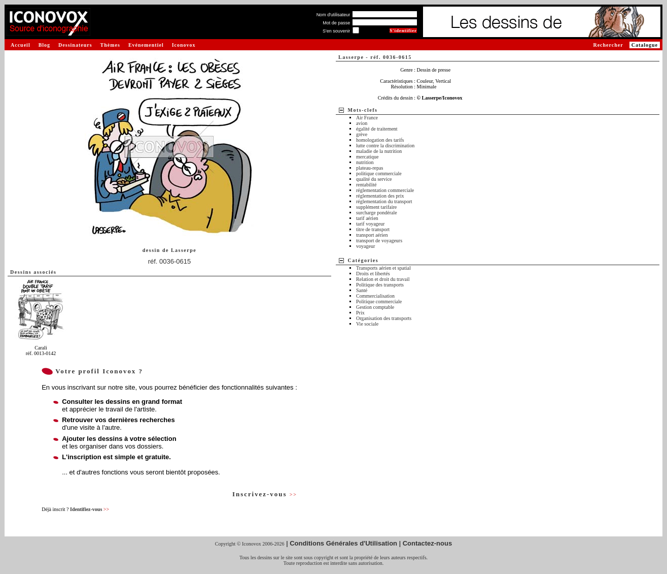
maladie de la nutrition (379, 151)
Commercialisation (375, 296)
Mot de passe (336, 22)
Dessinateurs (75, 45)
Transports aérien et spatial (383, 268)
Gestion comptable (375, 307)
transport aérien (372, 235)
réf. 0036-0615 (169, 261)
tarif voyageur (370, 224)
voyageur (365, 246)
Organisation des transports (383, 318)
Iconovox (184, 45)
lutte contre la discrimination (385, 145)
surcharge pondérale (376, 212)
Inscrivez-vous (264, 494)
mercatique (367, 157)
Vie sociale (367, 324)
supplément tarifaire (376, 207)
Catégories (363, 260)
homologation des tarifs (380, 140)
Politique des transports (380, 285)
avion (361, 123)
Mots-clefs (363, 110)
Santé (361, 290)
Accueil (20, 45)
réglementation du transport (384, 201)
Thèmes (110, 45)
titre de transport (373, 229)
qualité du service (374, 179)
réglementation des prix (380, 196)
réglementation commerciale (385, 190)
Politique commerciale (379, 301)
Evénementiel (146, 45)
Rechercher (608, 45)
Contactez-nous (427, 543)
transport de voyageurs (379, 240)
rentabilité (366, 184)
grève (361, 134)
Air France (367, 117)
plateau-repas (369, 168)
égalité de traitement (377, 129)
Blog (44, 45)
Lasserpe (183, 250)
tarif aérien (367, 218)
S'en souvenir (336, 31)
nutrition (364, 162)
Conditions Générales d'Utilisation (343, 543)
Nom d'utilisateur (333, 14)
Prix (360, 312)
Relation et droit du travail (383, 279)
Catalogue (644, 45)
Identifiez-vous (89, 509)
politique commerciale (379, 173)
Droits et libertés (373, 273)
